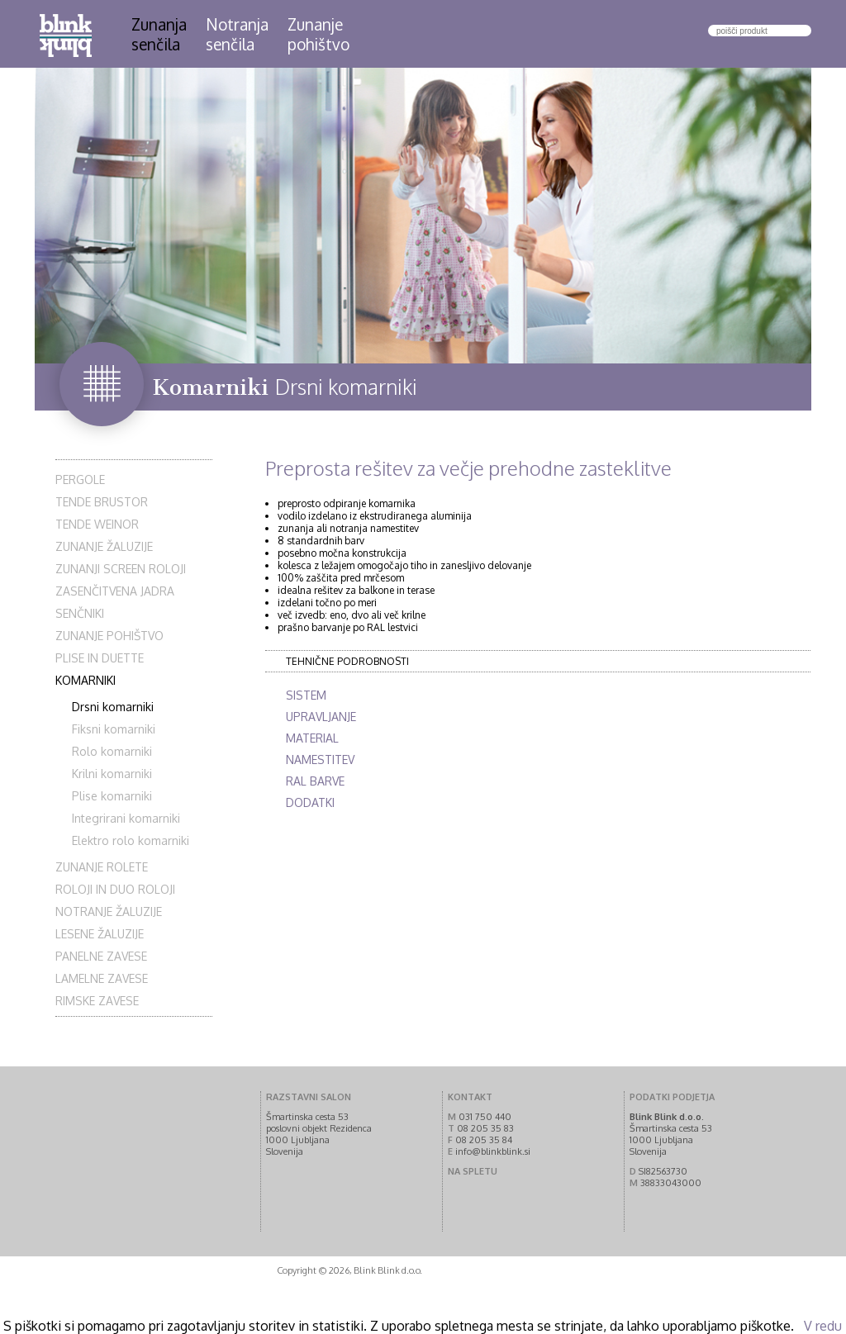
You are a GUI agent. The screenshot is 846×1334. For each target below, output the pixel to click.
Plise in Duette (99, 658)
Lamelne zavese (101, 978)
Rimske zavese (97, 1001)
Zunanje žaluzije (104, 546)
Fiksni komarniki (113, 729)
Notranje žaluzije (108, 911)
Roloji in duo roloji (115, 889)
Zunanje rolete (101, 867)
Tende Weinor (97, 524)
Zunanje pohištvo (109, 636)
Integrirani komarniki (126, 818)
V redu (823, 1325)
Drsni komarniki (113, 707)
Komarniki (85, 680)
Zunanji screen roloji (120, 569)
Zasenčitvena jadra (114, 591)
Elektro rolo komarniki (130, 840)
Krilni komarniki (112, 774)
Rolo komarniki (112, 751)
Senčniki (79, 613)
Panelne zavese (101, 956)
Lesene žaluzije (99, 934)
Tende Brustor (101, 502)
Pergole (80, 479)
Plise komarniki (112, 796)
